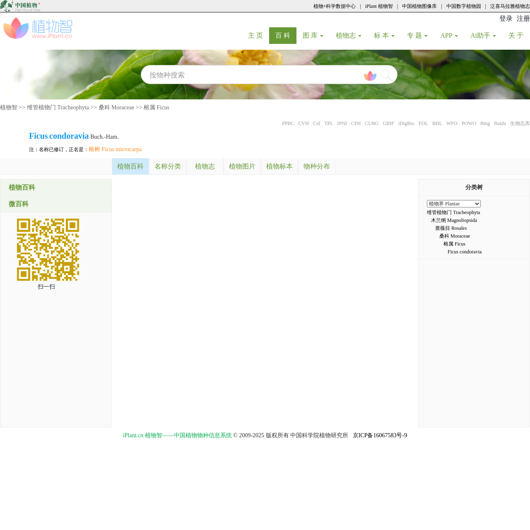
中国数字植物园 (463, 6)
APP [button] (449, 35)
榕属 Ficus (156, 107)
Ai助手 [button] (483, 35)
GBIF (388, 123)
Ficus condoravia (465, 252)
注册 (523, 18)
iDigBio (406, 123)
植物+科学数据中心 (334, 6)
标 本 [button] (384, 35)
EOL (423, 123)
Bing (485, 123)
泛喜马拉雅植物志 (510, 6)
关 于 (519, 35)
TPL (328, 123)
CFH (356, 123)
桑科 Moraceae (117, 107)
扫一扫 (46, 287)
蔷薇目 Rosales (451, 228)
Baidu (500, 123)
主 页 (258, 35)
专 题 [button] (417, 35)
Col (316, 123)
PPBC (288, 123)
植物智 (8, 107)
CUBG (371, 123)
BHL (437, 123)
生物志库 (520, 123)
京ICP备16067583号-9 (380, 435)
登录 (506, 18)
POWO (469, 123)
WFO (452, 123)
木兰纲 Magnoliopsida (454, 220)
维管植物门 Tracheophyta (58, 107)
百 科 (285, 35)
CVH (304, 123)
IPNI (342, 123)
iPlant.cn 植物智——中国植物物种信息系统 (177, 435)
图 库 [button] (313, 35)
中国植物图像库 (419, 6)
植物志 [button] (348, 35)
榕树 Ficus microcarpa (115, 149)
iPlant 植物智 (379, 6)
